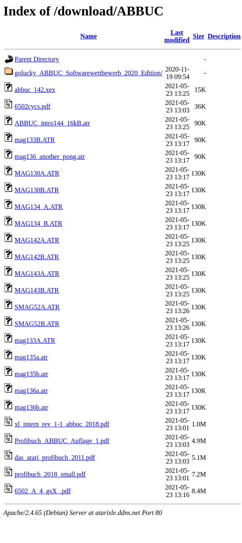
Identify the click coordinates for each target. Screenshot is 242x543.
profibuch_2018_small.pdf (50, 474)
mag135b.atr (31, 373)
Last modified (176, 36)
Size (198, 36)
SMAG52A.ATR (37, 307)
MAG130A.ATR (37, 173)
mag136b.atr (31, 407)
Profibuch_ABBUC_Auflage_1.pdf (62, 440)
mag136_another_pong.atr (50, 156)
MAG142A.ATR (37, 240)
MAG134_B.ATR (38, 223)
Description (224, 36)
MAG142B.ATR (37, 256)
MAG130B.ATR (37, 190)
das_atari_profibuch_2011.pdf (55, 457)
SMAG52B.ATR (37, 323)
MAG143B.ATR (37, 290)
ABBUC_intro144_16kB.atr (52, 123)
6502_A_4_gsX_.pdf (43, 491)
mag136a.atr (31, 390)
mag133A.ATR (35, 340)
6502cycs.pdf (32, 106)
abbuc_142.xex (35, 89)
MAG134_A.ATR (39, 206)
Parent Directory (37, 59)
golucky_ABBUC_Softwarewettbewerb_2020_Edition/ (89, 72)
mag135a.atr (31, 357)
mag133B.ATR (35, 139)
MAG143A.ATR (37, 273)
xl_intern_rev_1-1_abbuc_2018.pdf (62, 424)
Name (88, 36)
